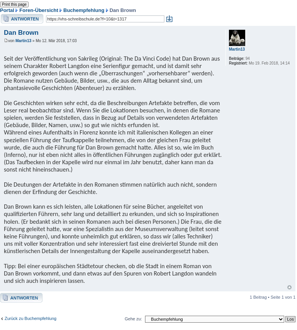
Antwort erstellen (22, 19)
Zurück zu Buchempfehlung (30, 318)
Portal (7, 10)
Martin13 (23, 41)
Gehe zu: (133, 318)
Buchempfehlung (83, 10)
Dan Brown (21, 32)
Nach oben (289, 287)
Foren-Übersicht (38, 10)
